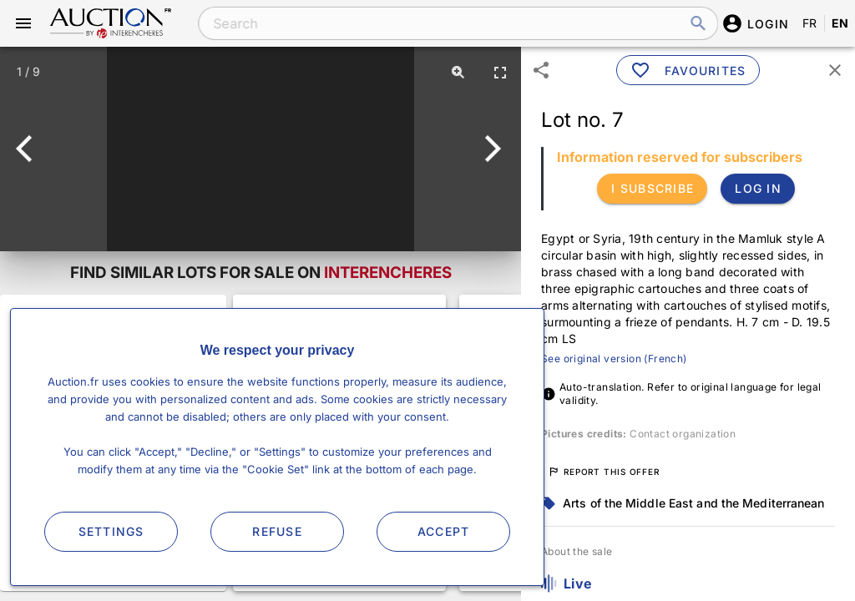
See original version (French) (614, 358)
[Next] (489, 148)
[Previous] (31, 148)
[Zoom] (458, 72)
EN (840, 23)
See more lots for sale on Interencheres (113, 443)
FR (809, 23)
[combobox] (447, 23)
